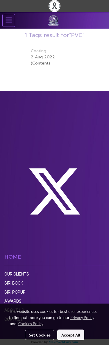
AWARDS (13, 301)
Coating (38, 51)
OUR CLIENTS (16, 274)
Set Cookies (40, 334)
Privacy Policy (82, 317)
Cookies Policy (30, 323)
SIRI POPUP (15, 292)
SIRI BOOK (13, 283)
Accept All (70, 334)
